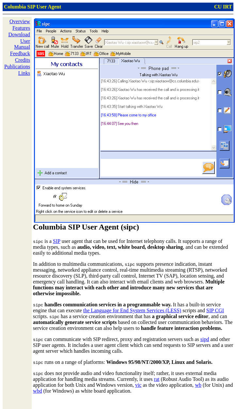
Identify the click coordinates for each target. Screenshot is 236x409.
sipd (204, 339)
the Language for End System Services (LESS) (132, 310)
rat (157, 379)
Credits (22, 60)
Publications (17, 66)
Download (19, 34)
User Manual (22, 44)
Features (21, 28)
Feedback (20, 53)
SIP (56, 241)
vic (138, 385)
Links (24, 73)
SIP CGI (215, 310)
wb (198, 385)
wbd (37, 391)
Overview (19, 21)
